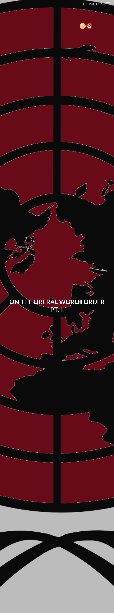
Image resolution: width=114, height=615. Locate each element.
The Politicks (93, 4)
